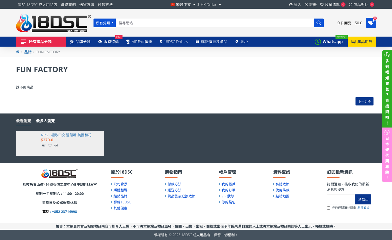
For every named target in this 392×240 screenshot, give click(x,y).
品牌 (28, 51)
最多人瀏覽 (45, 120)
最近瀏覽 (23, 120)
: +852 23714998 (63, 211)
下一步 (363, 101)
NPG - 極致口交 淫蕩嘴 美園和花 (66, 135)
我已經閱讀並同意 (348, 208)
